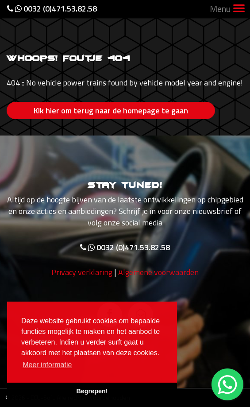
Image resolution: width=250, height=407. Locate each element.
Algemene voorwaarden (158, 272)
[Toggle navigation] (239, 9)
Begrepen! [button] (92, 391)
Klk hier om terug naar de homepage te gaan (111, 110)
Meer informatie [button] (47, 364)
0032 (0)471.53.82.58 (52, 9)
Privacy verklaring (81, 272)
